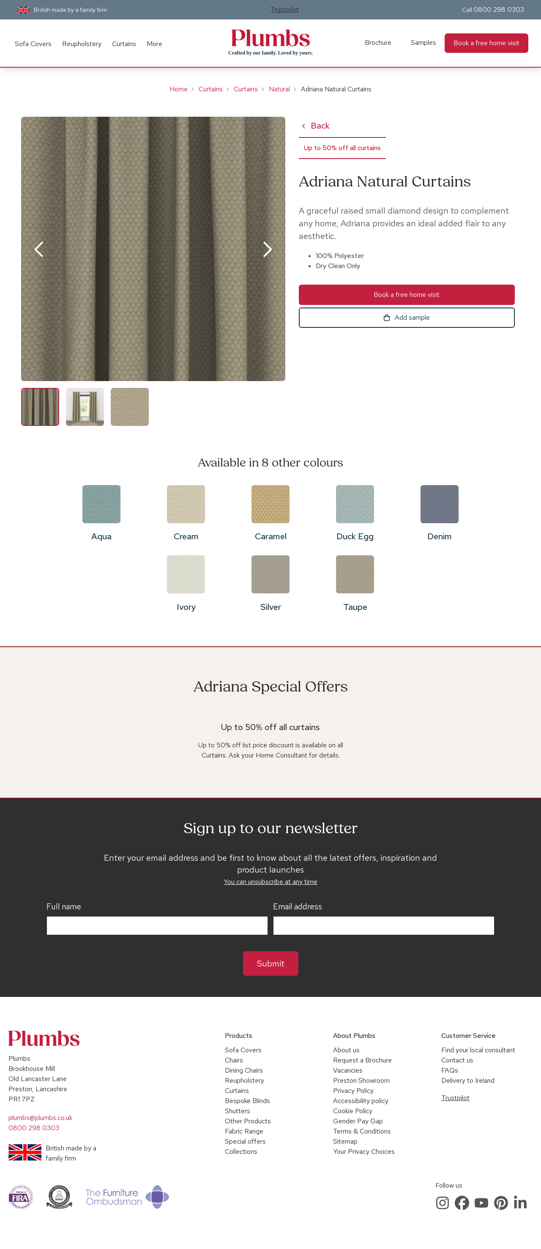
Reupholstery (81, 43)
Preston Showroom (361, 1080)
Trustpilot (284, 9)
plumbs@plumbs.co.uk (40, 1117)
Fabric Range (244, 1131)
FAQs (449, 1070)
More (154, 43)
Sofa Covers (33, 43)
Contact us (457, 1060)
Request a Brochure (362, 1060)
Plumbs (270, 38)
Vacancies (348, 1070)
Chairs (234, 1060)
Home (178, 89)
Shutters (237, 1110)
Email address (297, 907)
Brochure (378, 42)
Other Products (248, 1121)
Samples (423, 42)
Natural (279, 89)
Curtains (124, 43)
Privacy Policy (353, 1090)
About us (346, 1050)
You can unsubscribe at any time (270, 881)
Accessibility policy (360, 1100)
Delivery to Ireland (468, 1080)
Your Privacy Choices (364, 1151)
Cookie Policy (352, 1110)
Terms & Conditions (362, 1131)
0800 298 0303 (498, 9)
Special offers (245, 1141)
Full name (63, 907)
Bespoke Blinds (247, 1100)
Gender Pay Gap (358, 1121)
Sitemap (345, 1141)
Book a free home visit (486, 42)
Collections (241, 1151)
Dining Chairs (244, 1070)
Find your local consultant (478, 1050)
